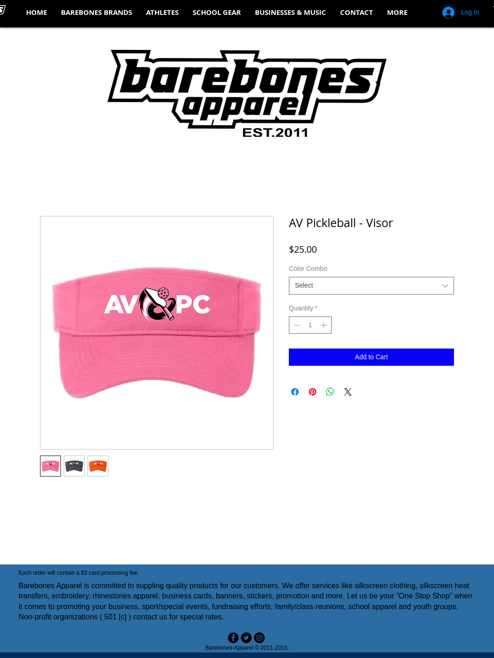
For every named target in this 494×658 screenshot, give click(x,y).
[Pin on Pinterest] (312, 391)
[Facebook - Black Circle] (233, 637)
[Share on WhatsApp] (330, 391)
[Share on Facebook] (294, 391)
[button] (96, 12)
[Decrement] (296, 325)
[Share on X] (348, 391)
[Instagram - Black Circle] (259, 637)
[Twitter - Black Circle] (246, 637)
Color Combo (308, 268)
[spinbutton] (310, 325)
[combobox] (371, 286)
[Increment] (324, 325)
